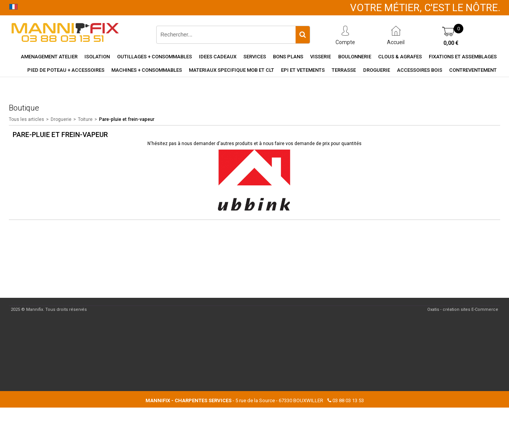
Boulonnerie (354, 56)
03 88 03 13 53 (348, 400)
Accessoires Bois (419, 70)
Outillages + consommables (154, 56)
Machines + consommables (146, 70)
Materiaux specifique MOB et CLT (231, 70)
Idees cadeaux (217, 56)
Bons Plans (288, 56)
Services (254, 56)
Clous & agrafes (400, 56)
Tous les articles (26, 119)
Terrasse (344, 70)
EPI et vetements (303, 70)
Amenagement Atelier (49, 56)
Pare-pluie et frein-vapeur (126, 119)
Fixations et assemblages (463, 56)
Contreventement (473, 70)
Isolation (97, 56)
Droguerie (376, 70)
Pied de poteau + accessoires (65, 70)
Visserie (320, 56)
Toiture (85, 119)
